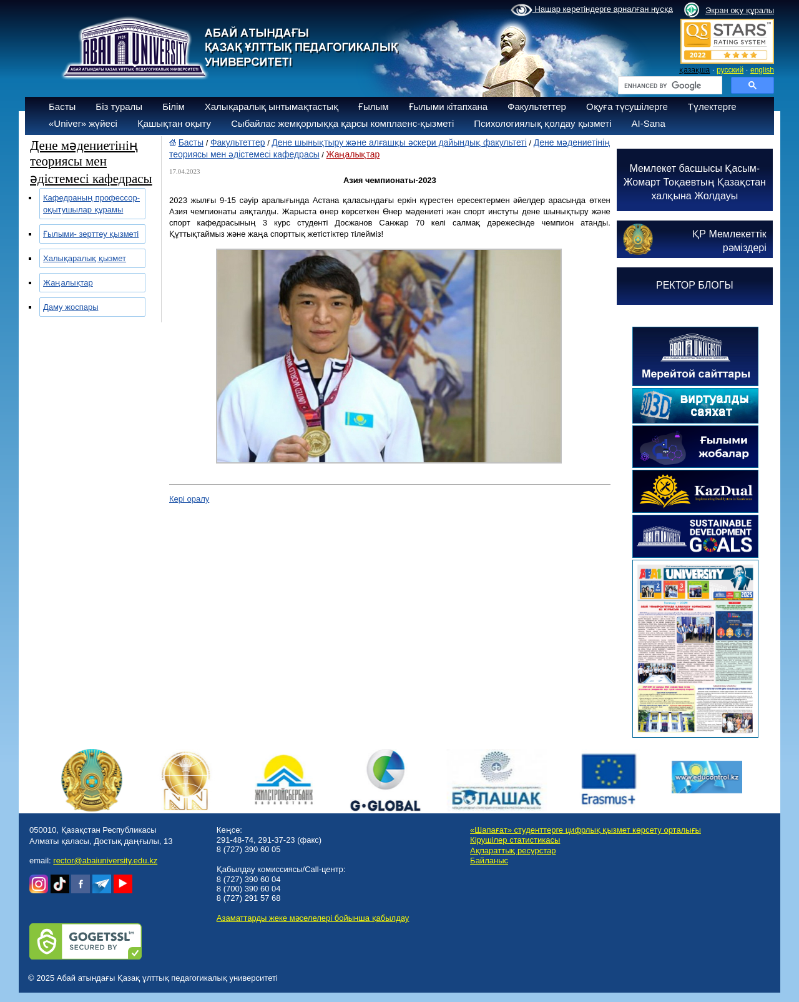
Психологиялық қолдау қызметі (542, 123)
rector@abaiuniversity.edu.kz (105, 860)
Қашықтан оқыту (174, 123)
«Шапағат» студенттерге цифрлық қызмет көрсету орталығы (585, 830)
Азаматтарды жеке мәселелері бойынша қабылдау (313, 918)
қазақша (694, 70)
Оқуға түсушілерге (627, 106)
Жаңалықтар (68, 282)
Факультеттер (536, 106)
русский (730, 70)
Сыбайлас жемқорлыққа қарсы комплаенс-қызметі (342, 123)
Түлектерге (712, 106)
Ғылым (373, 106)
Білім (173, 106)
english (762, 70)
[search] (668, 85)
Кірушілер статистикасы (515, 840)
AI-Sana (648, 123)
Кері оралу (189, 498)
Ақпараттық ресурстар (513, 850)
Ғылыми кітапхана (448, 106)
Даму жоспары (71, 307)
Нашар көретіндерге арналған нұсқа (592, 10)
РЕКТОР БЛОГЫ (694, 285)
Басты (62, 106)
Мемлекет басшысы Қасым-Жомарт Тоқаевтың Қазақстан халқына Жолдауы (695, 182)
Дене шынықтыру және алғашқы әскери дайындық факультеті (399, 142)
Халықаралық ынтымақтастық (271, 106)
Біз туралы (119, 106)
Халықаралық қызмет (84, 258)
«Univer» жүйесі (83, 123)
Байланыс (489, 860)
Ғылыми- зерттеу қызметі (91, 234)
